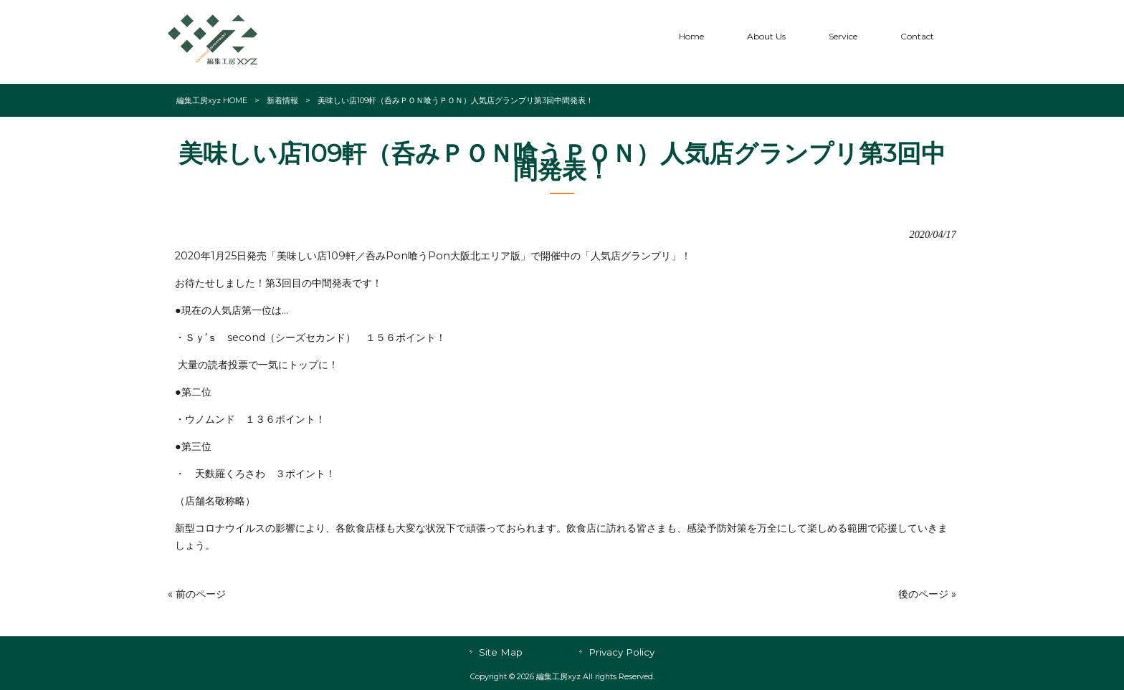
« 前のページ (197, 594)
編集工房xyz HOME (211, 100)
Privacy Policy (621, 652)
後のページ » (927, 594)
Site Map (501, 652)
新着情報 (282, 100)
